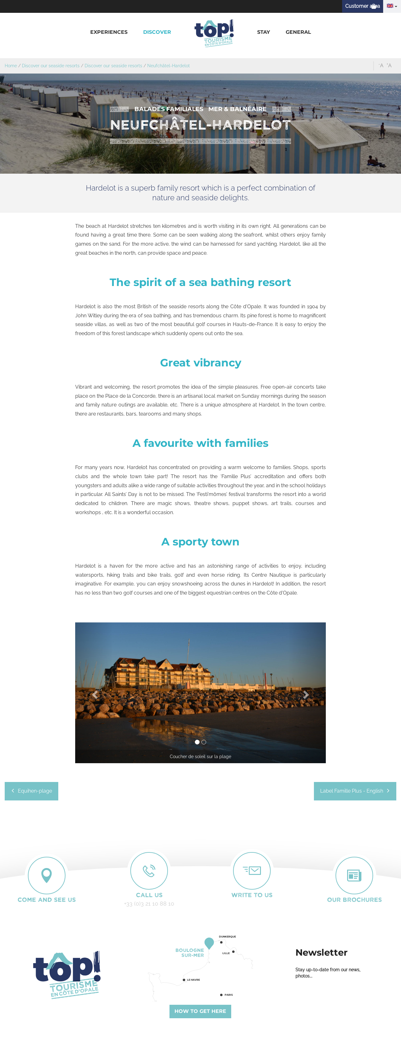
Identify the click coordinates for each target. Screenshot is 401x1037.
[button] (109, 32)
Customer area (362, 6)
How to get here (200, 1011)
